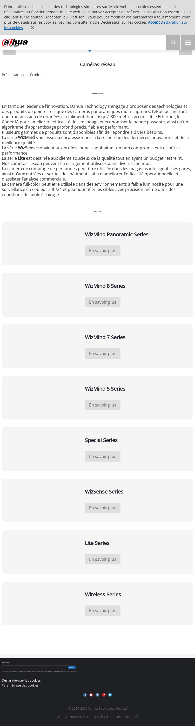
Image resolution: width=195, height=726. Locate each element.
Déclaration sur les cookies (21, 680)
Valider (71, 668)
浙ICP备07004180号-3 (72, 717)
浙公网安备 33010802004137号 (115, 717)
